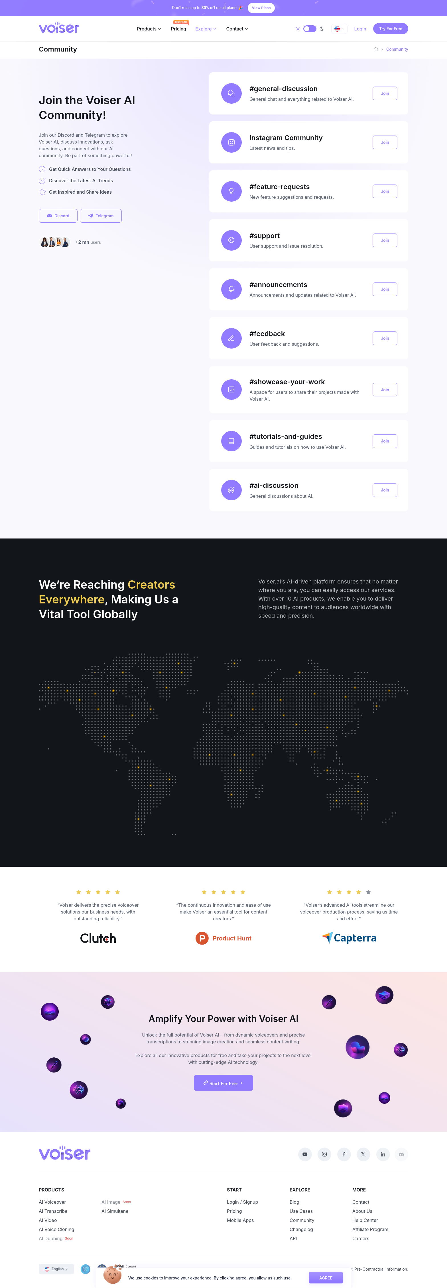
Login (360, 29)
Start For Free (227, 1082)
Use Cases (301, 1211)
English (54, 1269)
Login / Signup (242, 1202)
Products (147, 29)
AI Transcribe (53, 1211)
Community (302, 1220)
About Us (362, 1211)
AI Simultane (115, 1211)
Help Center (365, 1220)
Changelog (301, 1229)
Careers (360, 1238)
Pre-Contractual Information (380, 1269)
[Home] (375, 49)
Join (385, 93)
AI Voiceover (52, 1202)
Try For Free (390, 28)
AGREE (325, 1277)
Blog (294, 1202)
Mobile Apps (240, 1220)
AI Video (48, 1220)
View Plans (261, 8)
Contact (234, 29)
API (293, 1238)
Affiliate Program (370, 1229)
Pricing (178, 29)
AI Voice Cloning (56, 1229)
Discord (58, 215)
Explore (203, 29)
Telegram (100, 215)
